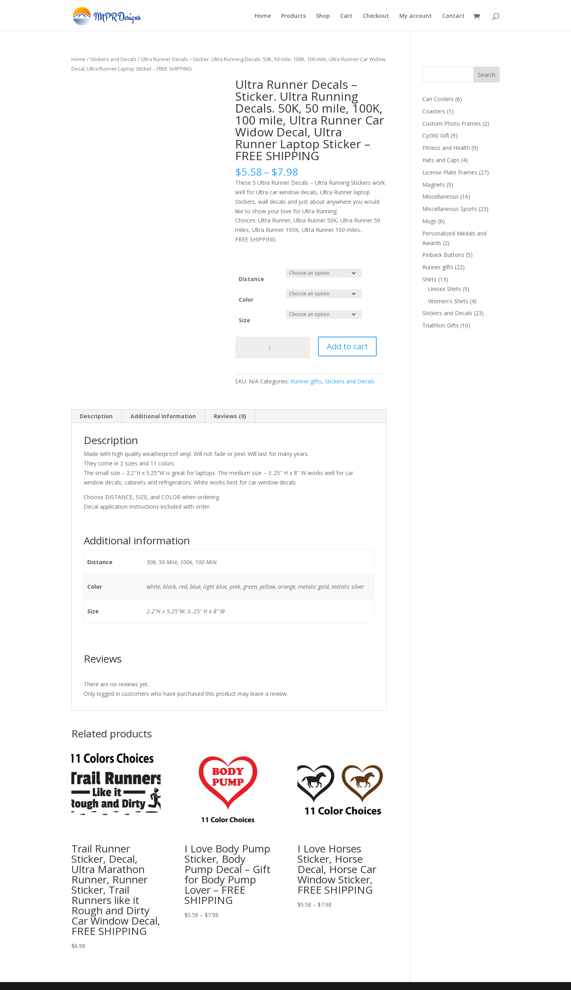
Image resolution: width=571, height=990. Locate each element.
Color (246, 299)
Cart (346, 16)
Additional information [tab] (163, 416)
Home (263, 16)
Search (486, 75)
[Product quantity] (272, 348)
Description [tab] (96, 416)
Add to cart (347, 346)
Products (293, 16)
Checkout (376, 16)
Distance (251, 279)
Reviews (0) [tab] (230, 416)
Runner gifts (306, 381)
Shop (323, 16)
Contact (453, 16)
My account (415, 16)
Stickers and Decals (113, 59)
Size (244, 320)
